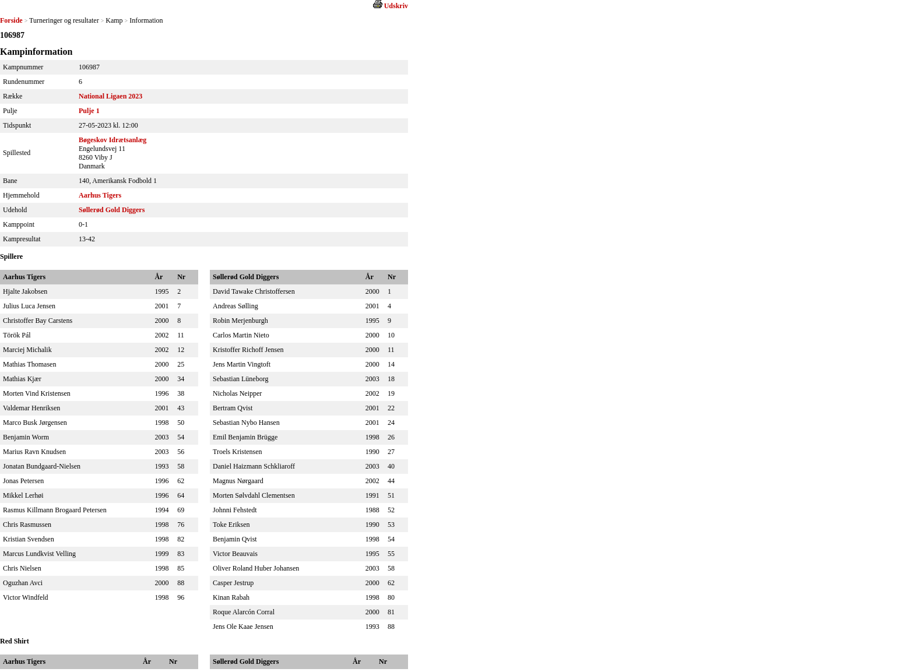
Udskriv (396, 6)
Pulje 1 (89, 111)
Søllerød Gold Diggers (112, 210)
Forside (11, 20)
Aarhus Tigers (100, 195)
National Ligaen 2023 (110, 96)
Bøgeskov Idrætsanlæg (112, 140)
